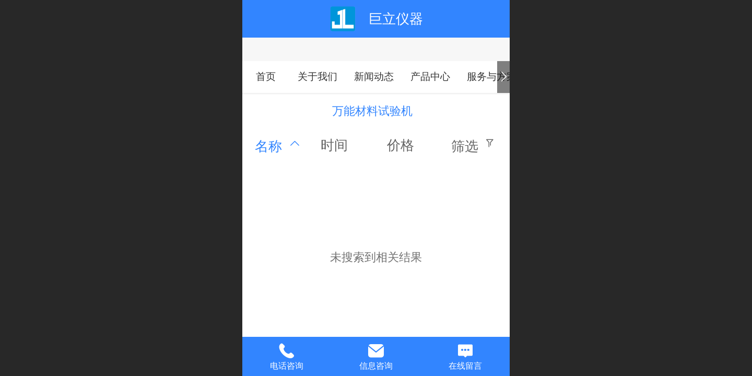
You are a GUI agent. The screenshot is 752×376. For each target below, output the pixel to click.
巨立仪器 (396, 18)
